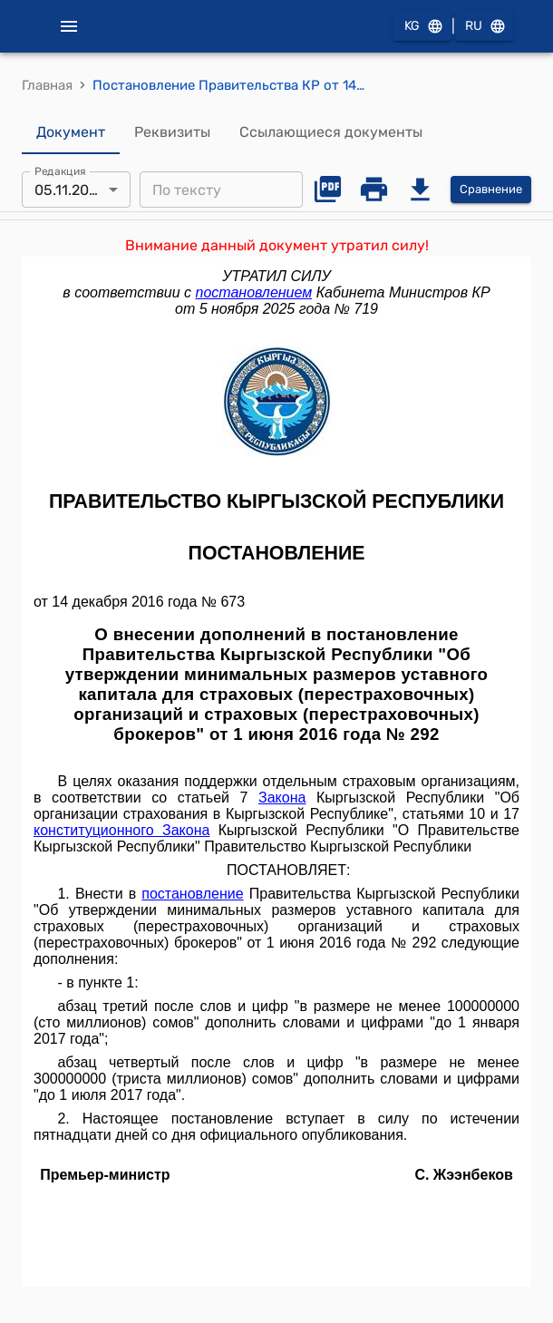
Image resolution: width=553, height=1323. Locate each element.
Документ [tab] (71, 132)
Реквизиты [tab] (172, 132)
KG (422, 27)
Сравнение (491, 190)
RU (484, 27)
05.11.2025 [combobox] (70, 190)
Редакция (60, 171)
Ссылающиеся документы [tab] (331, 132)
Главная (47, 85)
